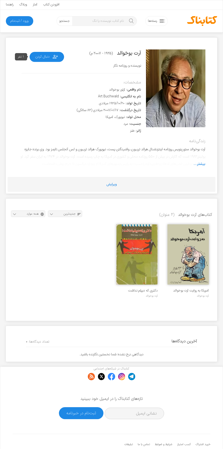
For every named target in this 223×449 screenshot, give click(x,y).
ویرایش (111, 184)
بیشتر (201, 164)
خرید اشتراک (203, 429)
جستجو (64, 20)
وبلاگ (23, 4)
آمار (35, 4)
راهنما (9, 4)
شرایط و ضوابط (163, 429)
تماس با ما (144, 429)
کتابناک (184, 437)
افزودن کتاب (51, 4)
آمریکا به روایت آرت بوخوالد (191, 290)
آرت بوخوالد (203, 296)
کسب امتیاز (184, 429)
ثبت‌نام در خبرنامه (81, 398)
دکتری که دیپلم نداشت (143, 290)
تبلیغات (128, 429)
